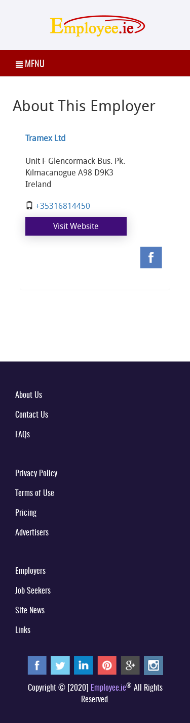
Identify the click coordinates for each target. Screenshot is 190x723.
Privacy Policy (36, 474)
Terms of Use (34, 493)
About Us (28, 395)
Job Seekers (33, 591)
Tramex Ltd (45, 138)
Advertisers (32, 533)
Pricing (25, 513)
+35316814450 (62, 205)
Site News (30, 611)
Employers (30, 571)
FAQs (22, 435)
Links (22, 630)
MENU (30, 64)
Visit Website (76, 226)
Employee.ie (108, 688)
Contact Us (31, 415)
